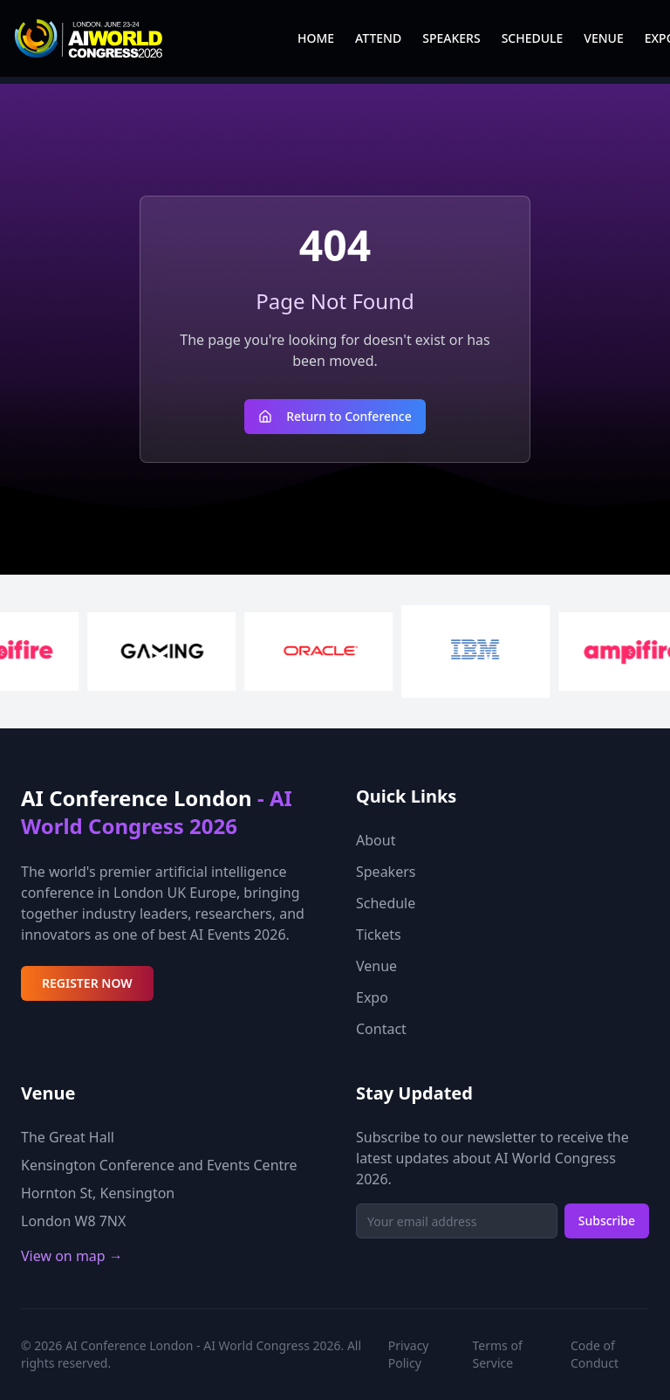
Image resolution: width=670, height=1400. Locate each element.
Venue (376, 966)
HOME (315, 38)
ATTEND (378, 38)
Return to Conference (335, 416)
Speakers (385, 871)
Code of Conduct (595, 1354)
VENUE (603, 38)
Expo (372, 997)
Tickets (378, 934)
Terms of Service (498, 1354)
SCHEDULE (533, 38)
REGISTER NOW (87, 983)
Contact (381, 1028)
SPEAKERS (451, 38)
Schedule (385, 903)
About (375, 840)
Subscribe (606, 1220)
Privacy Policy (408, 1354)
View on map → (72, 1256)
